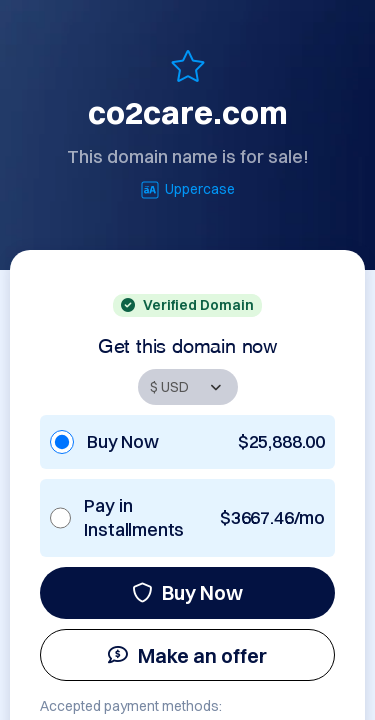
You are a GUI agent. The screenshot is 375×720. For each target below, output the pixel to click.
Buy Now (187, 592)
